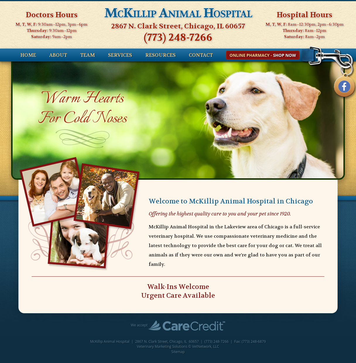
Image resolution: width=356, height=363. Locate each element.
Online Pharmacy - (263, 55)
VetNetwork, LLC (205, 346)
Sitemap (178, 351)
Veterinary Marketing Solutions (162, 346)
